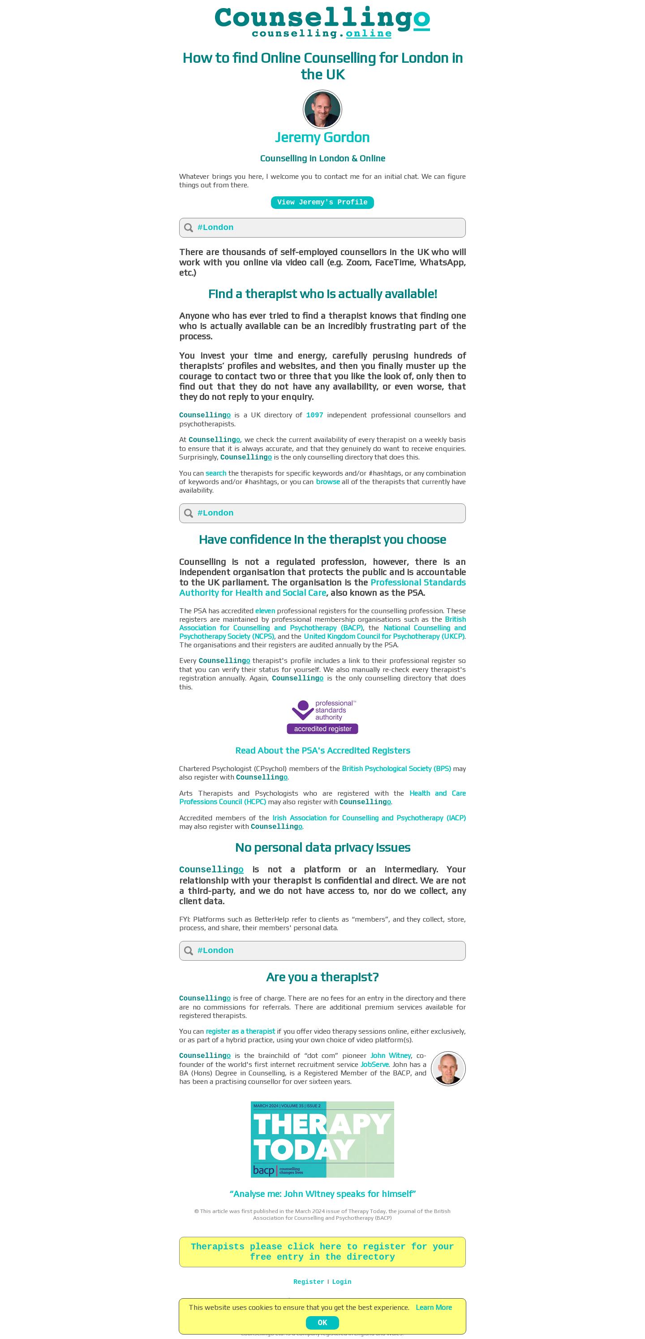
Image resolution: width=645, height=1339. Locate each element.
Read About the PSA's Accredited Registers (322, 750)
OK (322, 1322)
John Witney (390, 1055)
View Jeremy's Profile (322, 203)
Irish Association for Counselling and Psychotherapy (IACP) (369, 818)
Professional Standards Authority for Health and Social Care (322, 587)
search (216, 473)
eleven (265, 611)
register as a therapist (240, 1031)
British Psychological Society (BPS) (396, 768)
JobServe (375, 1064)
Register (308, 1282)
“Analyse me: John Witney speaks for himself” (322, 1193)
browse (328, 481)
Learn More (434, 1307)
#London (216, 228)
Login (341, 1282)
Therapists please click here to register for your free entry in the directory (322, 1252)
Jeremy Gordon (322, 137)
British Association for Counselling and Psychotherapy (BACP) (322, 623)
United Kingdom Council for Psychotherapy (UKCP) (384, 636)
